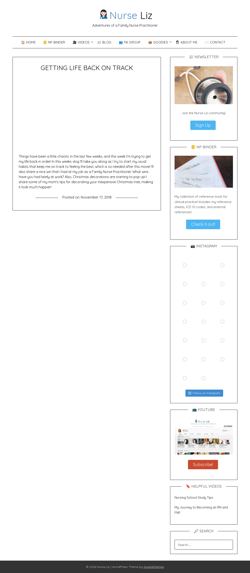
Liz (125, 15)
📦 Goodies (158, 42)
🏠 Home (28, 42)
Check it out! (203, 224)
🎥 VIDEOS (81, 42)
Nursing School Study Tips (194, 497)
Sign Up (203, 125)
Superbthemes (154, 567)
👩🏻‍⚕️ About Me (186, 42)
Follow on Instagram (204, 393)
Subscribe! (203, 464)
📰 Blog (104, 42)
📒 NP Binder (54, 42)
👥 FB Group (130, 42)
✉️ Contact (215, 42)
